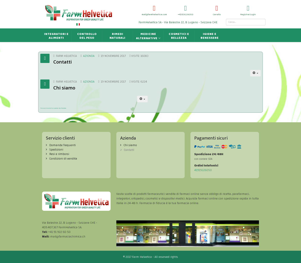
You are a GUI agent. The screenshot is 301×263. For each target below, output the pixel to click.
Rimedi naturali (117, 36)
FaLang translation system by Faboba (53, 108)
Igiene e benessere (210, 36)
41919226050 (203, 170)
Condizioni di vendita (63, 158)
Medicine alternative (146, 36)
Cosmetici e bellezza (179, 36)
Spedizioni (56, 149)
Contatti (62, 62)
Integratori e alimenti (56, 36)
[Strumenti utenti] (255, 73)
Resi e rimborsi (59, 154)
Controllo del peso (87, 36)
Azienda (88, 56)
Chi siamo (64, 87)
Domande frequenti (62, 145)
